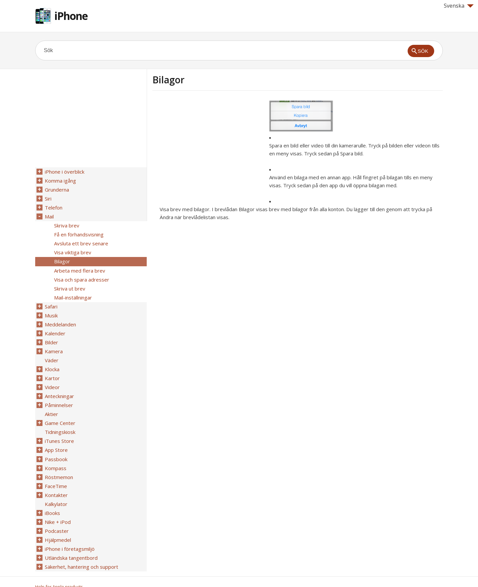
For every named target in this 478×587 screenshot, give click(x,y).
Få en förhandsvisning (78, 232)
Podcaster (56, 517)
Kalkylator (55, 491)
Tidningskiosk (59, 422)
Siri (47, 197)
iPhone (71, 16)
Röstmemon (58, 465)
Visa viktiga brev (72, 249)
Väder (51, 353)
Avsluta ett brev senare (81, 240)
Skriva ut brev (69, 284)
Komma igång (60, 180)
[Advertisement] (208, 147)
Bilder (51, 335)
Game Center (59, 413)
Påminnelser (58, 396)
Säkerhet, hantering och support (81, 551)
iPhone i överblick (64, 171)
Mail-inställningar (73, 292)
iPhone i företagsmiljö (69, 534)
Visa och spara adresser (81, 275)
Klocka (51, 361)
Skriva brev (66, 223)
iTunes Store (59, 430)
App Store (55, 439)
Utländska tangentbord (70, 543)
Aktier (51, 404)
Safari (50, 301)
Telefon (53, 206)
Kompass (55, 456)
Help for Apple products (59, 571)
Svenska (459, 5)
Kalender (54, 327)
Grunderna (56, 189)
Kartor (51, 370)
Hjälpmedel (57, 525)
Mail (48, 214)
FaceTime (55, 473)
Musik (50, 309)
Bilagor (62, 258)
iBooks (52, 499)
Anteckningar (59, 387)
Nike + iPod (57, 508)
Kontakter (55, 482)
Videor (51, 379)
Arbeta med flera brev (79, 266)
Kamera (53, 344)
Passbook (55, 448)
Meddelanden (60, 318)
